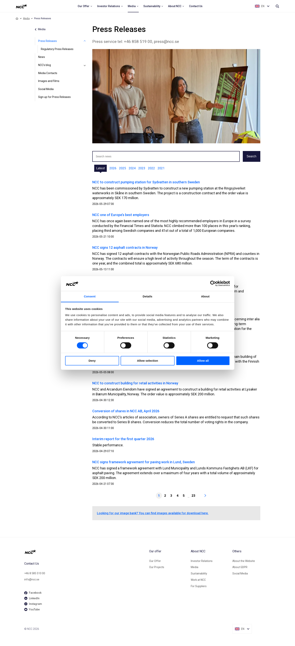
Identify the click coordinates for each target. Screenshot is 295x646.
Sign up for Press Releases (54, 96)
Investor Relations (202, 561)
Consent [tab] (90, 296)
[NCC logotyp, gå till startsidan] (85, 551)
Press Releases (47, 41)
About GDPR (239, 567)
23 (193, 495)
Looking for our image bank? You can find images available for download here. (152, 513)
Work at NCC (198, 579)
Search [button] (251, 156)
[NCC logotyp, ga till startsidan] (21, 6)
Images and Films (48, 81)
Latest (100, 168)
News (41, 56)
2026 (112, 168)
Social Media (46, 89)
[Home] (16, 18)
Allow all (203, 360)
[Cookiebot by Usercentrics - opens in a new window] (213, 283)
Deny (92, 360)
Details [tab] (147, 296)
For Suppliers (199, 586)
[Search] (277, 6)
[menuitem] (85, 6)
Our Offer (155, 561)
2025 (122, 168)
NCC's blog (44, 65)
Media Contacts (47, 73)
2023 (141, 168)
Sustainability (199, 573)
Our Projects (156, 567)
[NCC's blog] (85, 65)
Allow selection (147, 360)
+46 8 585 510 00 (34, 573)
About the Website (243, 561)
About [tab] (205, 296)
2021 (161, 168)
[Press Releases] (85, 41)
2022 (151, 168)
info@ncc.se (31, 579)
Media (26, 18)
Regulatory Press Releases (57, 49)
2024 (132, 168)
